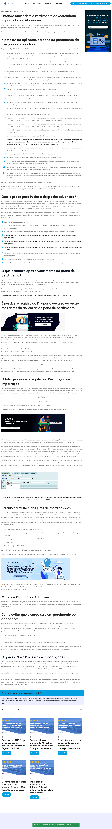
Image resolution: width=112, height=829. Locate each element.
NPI (34, 3)
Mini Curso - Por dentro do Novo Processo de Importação (90, 3)
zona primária (32, 68)
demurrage (63, 203)
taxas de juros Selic (22, 520)
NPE (39, 3)
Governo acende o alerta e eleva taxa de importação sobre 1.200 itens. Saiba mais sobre (14, 785)
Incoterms (47, 3)
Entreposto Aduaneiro (69, 241)
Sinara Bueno (8, 11)
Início (27, 3)
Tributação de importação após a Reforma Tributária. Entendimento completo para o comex (41, 787)
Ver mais (6, 753)
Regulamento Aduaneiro (26, 49)
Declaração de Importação (10, 208)
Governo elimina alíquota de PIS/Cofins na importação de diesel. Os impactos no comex (42, 744)
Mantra (75, 282)
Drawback (58, 3)
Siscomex (27, 451)
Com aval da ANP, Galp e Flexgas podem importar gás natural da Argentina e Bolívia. (13, 744)
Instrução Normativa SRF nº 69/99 (45, 189)
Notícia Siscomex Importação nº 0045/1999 (63, 456)
